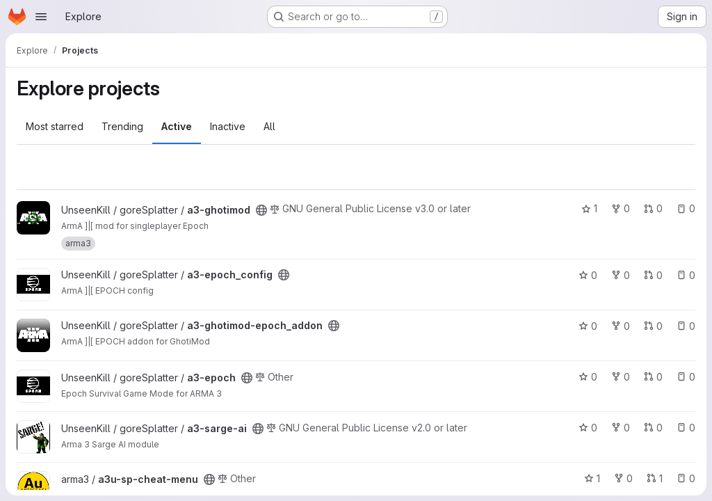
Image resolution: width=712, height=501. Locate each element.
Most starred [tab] (54, 126)
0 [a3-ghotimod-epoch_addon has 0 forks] (620, 326)
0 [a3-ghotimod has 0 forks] (620, 208)
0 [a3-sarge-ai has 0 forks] (620, 428)
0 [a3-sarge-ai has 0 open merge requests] (653, 428)
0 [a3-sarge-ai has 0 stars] (587, 428)
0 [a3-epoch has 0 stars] (587, 377)
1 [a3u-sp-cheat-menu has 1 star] (592, 478)
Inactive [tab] (227, 126)
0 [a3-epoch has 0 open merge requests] (653, 377)
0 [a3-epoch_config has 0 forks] (620, 275)
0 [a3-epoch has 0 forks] (620, 377)
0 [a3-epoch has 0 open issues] (686, 377)
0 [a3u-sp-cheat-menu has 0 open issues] (686, 478)
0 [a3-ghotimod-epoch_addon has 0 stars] (587, 326)
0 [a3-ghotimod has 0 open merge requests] (653, 208)
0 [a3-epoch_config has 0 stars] (587, 275)
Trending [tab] (122, 126)
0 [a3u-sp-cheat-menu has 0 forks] (623, 478)
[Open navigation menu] (41, 17)
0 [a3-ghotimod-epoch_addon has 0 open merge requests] (653, 326)
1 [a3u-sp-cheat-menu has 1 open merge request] (655, 478)
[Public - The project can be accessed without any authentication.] (261, 210)
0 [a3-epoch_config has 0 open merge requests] (653, 275)
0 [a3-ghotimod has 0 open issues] (686, 208)
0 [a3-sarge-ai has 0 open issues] (686, 428)
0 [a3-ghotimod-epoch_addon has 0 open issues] (686, 326)
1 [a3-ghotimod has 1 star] (589, 208)
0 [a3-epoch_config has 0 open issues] (686, 275)
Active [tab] (176, 126)
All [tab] (269, 126)
